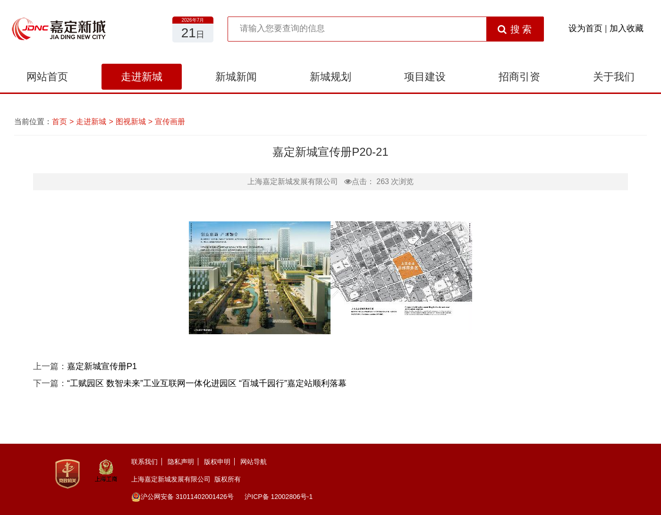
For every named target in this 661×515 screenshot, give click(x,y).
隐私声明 (181, 461)
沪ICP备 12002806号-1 (279, 496)
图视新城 (131, 122)
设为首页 (585, 28)
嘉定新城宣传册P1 (102, 366)
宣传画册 (170, 122)
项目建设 (425, 77)
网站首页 (47, 77)
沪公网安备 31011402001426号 (182, 496)
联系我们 (144, 461)
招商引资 (519, 77)
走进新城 (141, 77)
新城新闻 (236, 77)
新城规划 (330, 77)
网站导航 (253, 461)
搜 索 (515, 29)
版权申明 (217, 461)
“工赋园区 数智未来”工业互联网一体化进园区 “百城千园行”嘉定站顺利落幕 (207, 383)
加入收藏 (627, 28)
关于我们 (614, 77)
